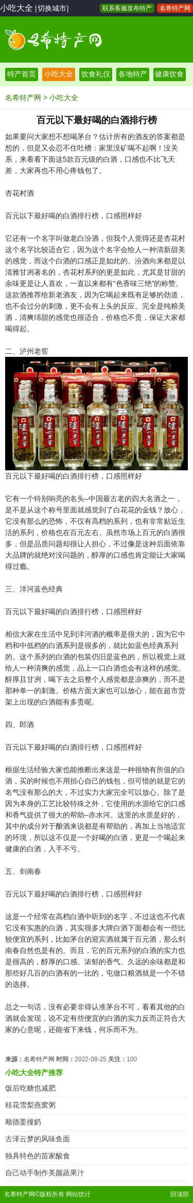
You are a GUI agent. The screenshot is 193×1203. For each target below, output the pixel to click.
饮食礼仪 (95, 74)
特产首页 (21, 74)
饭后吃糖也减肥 (30, 1088)
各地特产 (132, 74)
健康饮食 (169, 74)
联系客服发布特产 (127, 8)
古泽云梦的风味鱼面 (37, 1139)
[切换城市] (51, 8)
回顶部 (179, 1194)
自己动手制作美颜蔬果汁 (44, 1173)
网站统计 (78, 1194)
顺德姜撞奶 (23, 1122)
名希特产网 (175, 8)
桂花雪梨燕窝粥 (30, 1105)
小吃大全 (58, 74)
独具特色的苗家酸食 (37, 1156)
